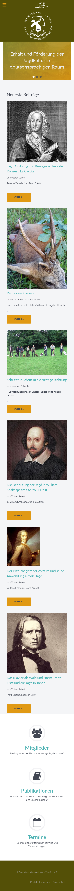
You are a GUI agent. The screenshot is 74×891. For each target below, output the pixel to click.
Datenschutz (59, 882)
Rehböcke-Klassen (20, 293)
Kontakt (34, 882)
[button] (33, 77)
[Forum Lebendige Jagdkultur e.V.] (37, 5)
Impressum (45, 882)
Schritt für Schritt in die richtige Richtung (37, 380)
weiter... (19, 197)
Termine (37, 837)
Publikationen (37, 791)
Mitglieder (37, 748)
